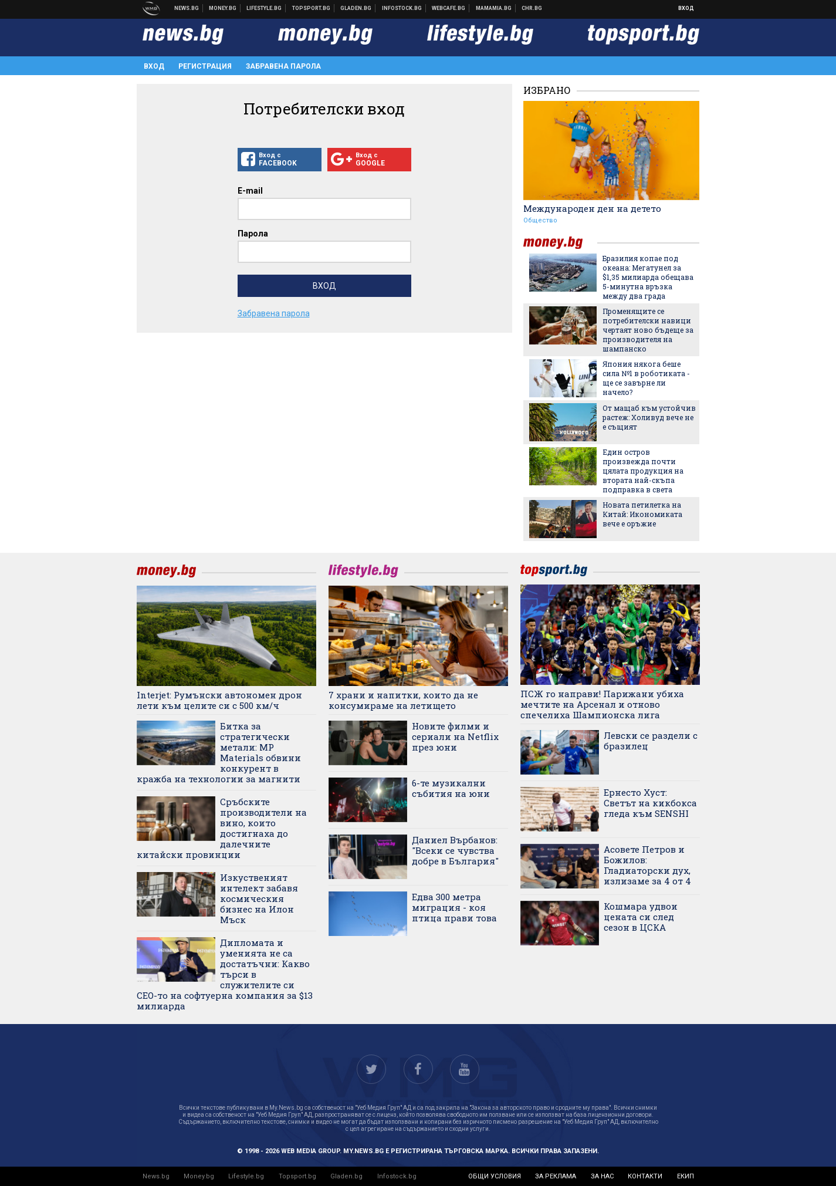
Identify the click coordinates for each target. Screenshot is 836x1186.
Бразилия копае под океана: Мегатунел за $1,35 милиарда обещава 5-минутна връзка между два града (648, 277)
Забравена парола (283, 66)
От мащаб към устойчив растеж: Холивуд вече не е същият (649, 417)
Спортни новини (311, 8)
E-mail (250, 190)
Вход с (279, 159)
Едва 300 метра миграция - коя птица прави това (454, 907)
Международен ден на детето (592, 208)
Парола (253, 233)
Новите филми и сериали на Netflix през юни (455, 736)
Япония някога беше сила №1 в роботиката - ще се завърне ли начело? (646, 378)
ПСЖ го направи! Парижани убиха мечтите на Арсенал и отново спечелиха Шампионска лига (602, 704)
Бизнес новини (223, 8)
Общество (540, 220)
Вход (686, 8)
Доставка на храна (356, 8)
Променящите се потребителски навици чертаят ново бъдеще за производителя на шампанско (648, 329)
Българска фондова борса (402, 8)
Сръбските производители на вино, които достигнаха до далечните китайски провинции (222, 828)
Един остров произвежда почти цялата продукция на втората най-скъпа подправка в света (643, 470)
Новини (187, 8)
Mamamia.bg (494, 8)
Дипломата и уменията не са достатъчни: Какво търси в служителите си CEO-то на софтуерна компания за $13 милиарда (225, 974)
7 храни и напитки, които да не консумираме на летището (403, 700)
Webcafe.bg (448, 8)
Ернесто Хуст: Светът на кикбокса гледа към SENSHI (650, 803)
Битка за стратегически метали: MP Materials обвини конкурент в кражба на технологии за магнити (219, 752)
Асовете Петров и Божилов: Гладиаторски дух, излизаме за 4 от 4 (647, 865)
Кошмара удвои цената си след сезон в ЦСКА (641, 916)
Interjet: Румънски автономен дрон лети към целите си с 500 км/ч (219, 700)
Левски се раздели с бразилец (651, 740)
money (560, 242)
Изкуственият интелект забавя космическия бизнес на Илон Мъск (259, 898)
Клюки (264, 8)
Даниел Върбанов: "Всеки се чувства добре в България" (455, 850)
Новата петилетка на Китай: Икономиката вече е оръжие (642, 514)
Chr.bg (532, 8)
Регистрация (205, 66)
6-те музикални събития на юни (451, 788)
